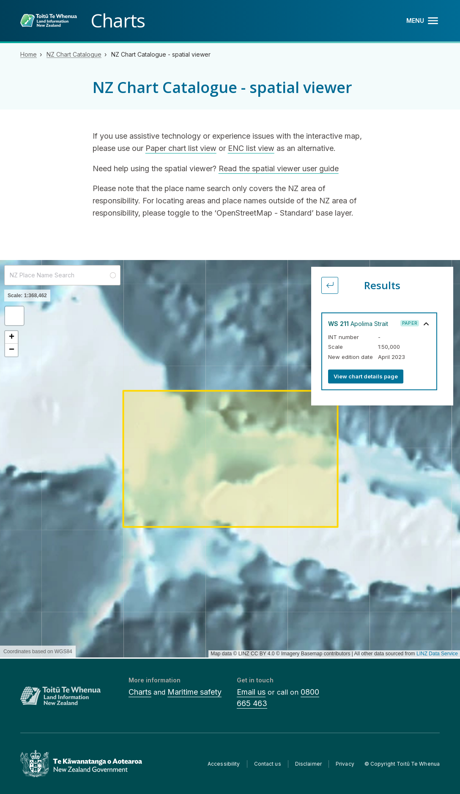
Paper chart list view (180, 148)
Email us (251, 691)
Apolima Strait (358, 323)
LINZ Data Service (437, 654)
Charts (140, 691)
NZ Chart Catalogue (74, 54)
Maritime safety (194, 691)
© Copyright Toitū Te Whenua (402, 764)
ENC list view (251, 148)
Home (28, 54)
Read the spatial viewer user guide (279, 168)
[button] (14, 316)
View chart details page (366, 376)
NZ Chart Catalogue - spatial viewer (161, 54)
